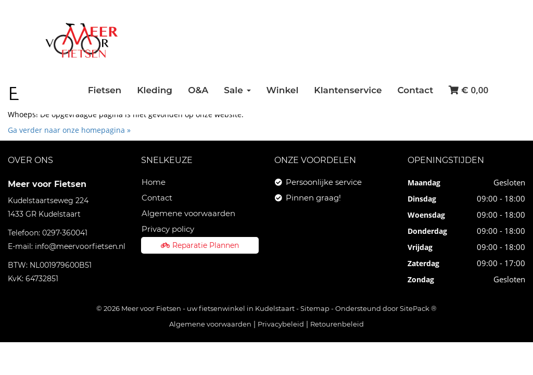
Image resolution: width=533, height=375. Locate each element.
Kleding (154, 90)
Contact (416, 90)
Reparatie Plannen (200, 245)
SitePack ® (418, 308)
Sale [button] (237, 90)
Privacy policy (168, 229)
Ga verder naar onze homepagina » (69, 130)
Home (154, 182)
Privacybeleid (281, 324)
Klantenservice (348, 90)
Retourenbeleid (337, 324)
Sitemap (314, 308)
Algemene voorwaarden (188, 213)
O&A (198, 90)
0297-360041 (64, 233)
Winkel (282, 90)
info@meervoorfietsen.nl (80, 246)
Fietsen (105, 90)
